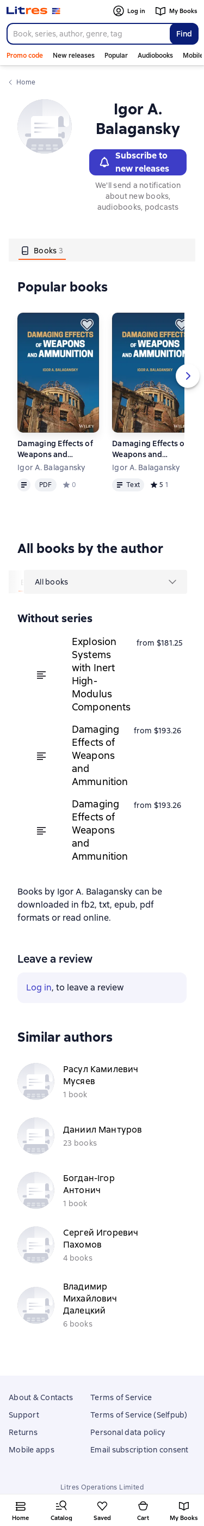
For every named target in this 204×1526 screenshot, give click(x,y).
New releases (74, 55)
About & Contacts (41, 1397)
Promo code (25, 55)
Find (184, 34)
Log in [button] (39, 987)
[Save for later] (87, 324)
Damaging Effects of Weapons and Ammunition (55, 449)
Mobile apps (31, 1450)
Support (24, 1415)
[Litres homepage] (33, 11)
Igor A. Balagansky (51, 467)
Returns (23, 1432)
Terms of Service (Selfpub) (139, 1415)
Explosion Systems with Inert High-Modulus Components (101, 674)
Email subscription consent (139, 1450)
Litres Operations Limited (102, 1487)
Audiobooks (155, 55)
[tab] (42, 250)
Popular (116, 55)
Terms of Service (121, 1397)
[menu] (105, 581)
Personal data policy (127, 1432)
